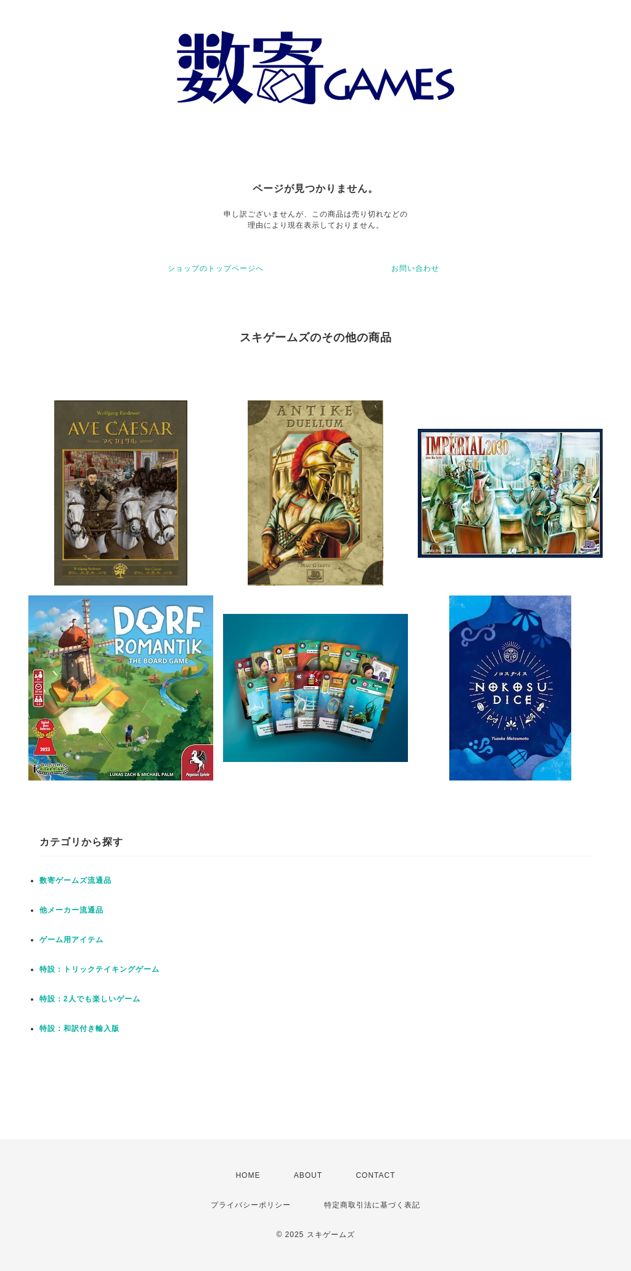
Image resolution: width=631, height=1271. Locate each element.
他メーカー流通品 (71, 910)
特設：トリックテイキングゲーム (99, 969)
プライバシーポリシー (251, 1205)
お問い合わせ (415, 268)
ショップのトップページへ (216, 268)
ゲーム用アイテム (71, 939)
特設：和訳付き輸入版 (79, 1028)
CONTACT (375, 1175)
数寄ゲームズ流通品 (75, 880)
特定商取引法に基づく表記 (372, 1205)
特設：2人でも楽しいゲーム (89, 999)
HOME (247, 1175)
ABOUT (308, 1175)
